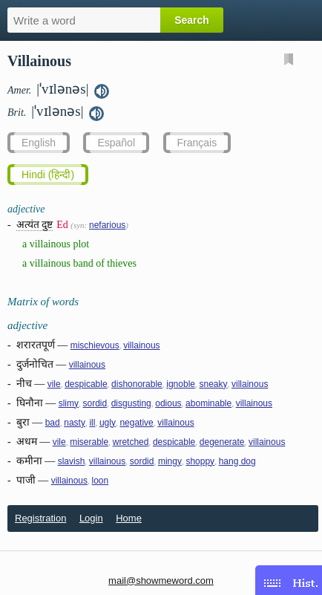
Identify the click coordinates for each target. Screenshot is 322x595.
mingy (170, 461)
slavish (71, 461)
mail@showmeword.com (161, 580)
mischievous (94, 345)
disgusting (131, 403)
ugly (107, 422)
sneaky (213, 384)
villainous (141, 345)
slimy (69, 403)
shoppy (199, 461)
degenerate (222, 442)
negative (136, 422)
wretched (131, 442)
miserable (89, 442)
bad (52, 422)
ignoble (180, 384)
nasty (74, 422)
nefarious (107, 225)
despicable (86, 384)
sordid (95, 403)
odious (168, 403)
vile (54, 384)
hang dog (237, 461)
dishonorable (136, 384)
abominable (208, 403)
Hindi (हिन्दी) (48, 175)
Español (116, 143)
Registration (40, 518)
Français (197, 143)
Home (129, 518)
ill (92, 422)
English (39, 143)
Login (91, 518)
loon (100, 480)
